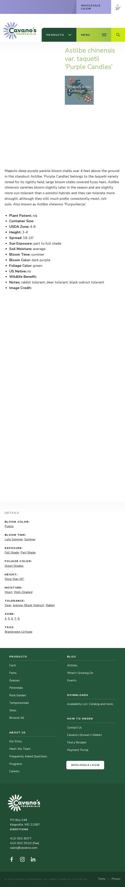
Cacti (12, 665)
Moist (9, 592)
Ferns (13, 673)
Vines (12, 710)
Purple (9, 526)
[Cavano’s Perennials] (19, 30)
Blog (71, 656)
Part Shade (28, 552)
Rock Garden (17, 695)
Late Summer (14, 539)
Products (18, 656)
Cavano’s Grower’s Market (84, 735)
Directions (19, 829)
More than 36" (14, 579)
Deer (8, 605)
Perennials (16, 688)
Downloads (77, 695)
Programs (15, 764)
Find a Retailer (76, 742)
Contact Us (74, 728)
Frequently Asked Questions (28, 756)
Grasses (14, 680)
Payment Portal (77, 750)
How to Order (80, 718)
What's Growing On (80, 673)
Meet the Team (19, 749)
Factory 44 (79, 879)
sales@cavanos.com (23, 848)
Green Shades (14, 566)
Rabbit (50, 605)
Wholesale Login (85, 765)
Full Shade (12, 552)
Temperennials (19, 703)
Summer (29, 539)
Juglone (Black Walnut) (28, 605)
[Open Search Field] (118, 35)
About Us (17, 732)
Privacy (116, 879)
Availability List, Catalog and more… (91, 704)
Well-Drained (23, 592)
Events (71, 680)
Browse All (16, 718)
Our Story (15, 741)
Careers (14, 771)
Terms (102, 879)
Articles (72, 665)
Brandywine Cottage (18, 632)
